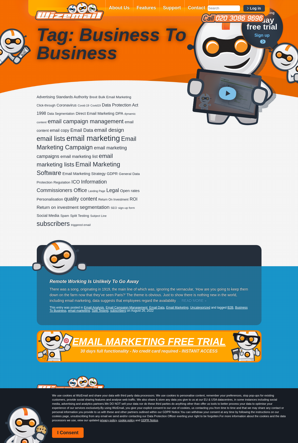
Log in (255, 8)
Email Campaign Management (126, 307)
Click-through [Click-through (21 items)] (46, 105)
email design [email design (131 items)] (109, 130)
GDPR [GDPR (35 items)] (112, 174)
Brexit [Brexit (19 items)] (93, 97)
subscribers (118, 310)
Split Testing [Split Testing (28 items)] (79, 216)
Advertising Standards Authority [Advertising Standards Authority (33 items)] (62, 97)
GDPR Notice (149, 420)
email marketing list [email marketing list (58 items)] (79, 156)
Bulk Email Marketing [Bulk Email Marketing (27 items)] (114, 97)
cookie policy (126, 420)
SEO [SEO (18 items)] (114, 207)
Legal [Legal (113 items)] (112, 190)
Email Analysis (94, 307)
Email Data (156, 307)
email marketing (79, 310)
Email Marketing (177, 307)
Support (172, 7)
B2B (231, 307)
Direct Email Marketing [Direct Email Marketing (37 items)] (95, 113)
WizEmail (69, 11)
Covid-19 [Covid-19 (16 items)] (83, 105)
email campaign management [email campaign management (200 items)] (85, 121)
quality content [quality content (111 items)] (80, 199)
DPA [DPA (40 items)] (119, 113)
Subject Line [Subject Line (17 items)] (98, 215)
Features (146, 7)
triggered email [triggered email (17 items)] (81, 224)
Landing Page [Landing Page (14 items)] (96, 191)
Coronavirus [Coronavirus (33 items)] (67, 105)
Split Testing (100, 310)
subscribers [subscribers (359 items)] (53, 223)
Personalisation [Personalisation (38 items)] (50, 199)
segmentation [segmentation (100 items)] (95, 207)
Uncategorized (200, 307)
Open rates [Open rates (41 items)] (130, 190)
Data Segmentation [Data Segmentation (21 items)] (61, 114)
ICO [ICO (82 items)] (75, 182)
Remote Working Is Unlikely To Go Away (94, 281)
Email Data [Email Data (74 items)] (81, 130)
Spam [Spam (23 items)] (64, 216)
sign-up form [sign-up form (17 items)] (126, 207)
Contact (196, 7)
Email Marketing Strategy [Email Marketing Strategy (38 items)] (84, 173)
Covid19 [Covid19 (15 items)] (95, 105)
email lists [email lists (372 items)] (51, 138)
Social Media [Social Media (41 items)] (48, 215)
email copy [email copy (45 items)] (59, 130)
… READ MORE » (191, 301)
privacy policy (108, 420)
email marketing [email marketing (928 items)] (93, 138)
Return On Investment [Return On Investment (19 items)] (113, 199)
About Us (119, 7)
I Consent (67, 432)
